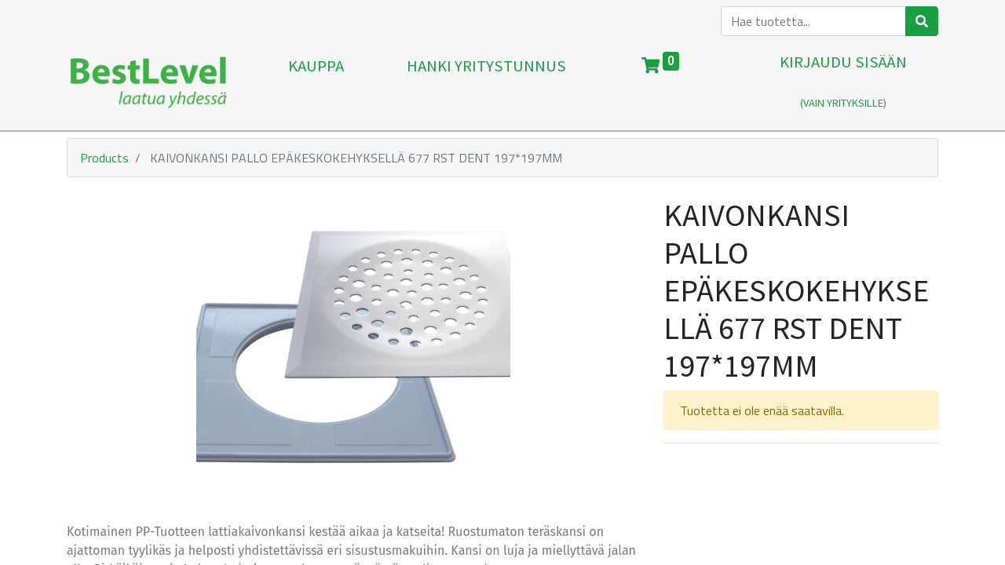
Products (104, 157)
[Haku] (921, 21)
